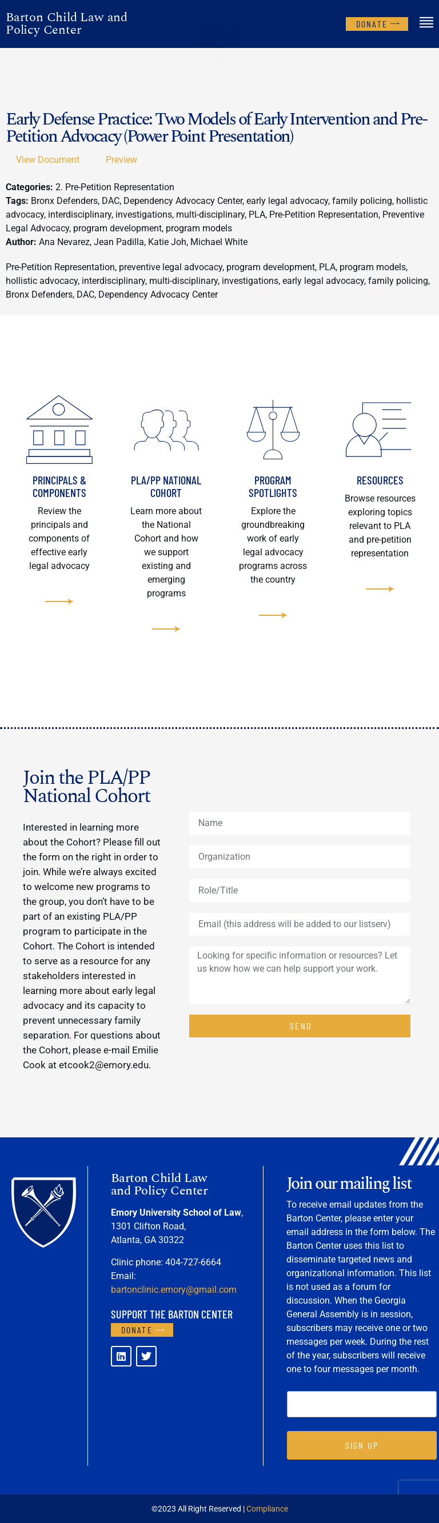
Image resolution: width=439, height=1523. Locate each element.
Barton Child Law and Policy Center (66, 23)
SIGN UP (361, 1445)
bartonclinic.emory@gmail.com (174, 1289)
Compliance (267, 1508)
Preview (121, 159)
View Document (47, 159)
